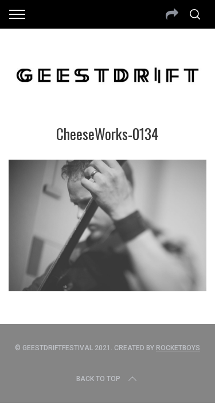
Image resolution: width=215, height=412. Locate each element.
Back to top (107, 379)
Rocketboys (178, 348)
